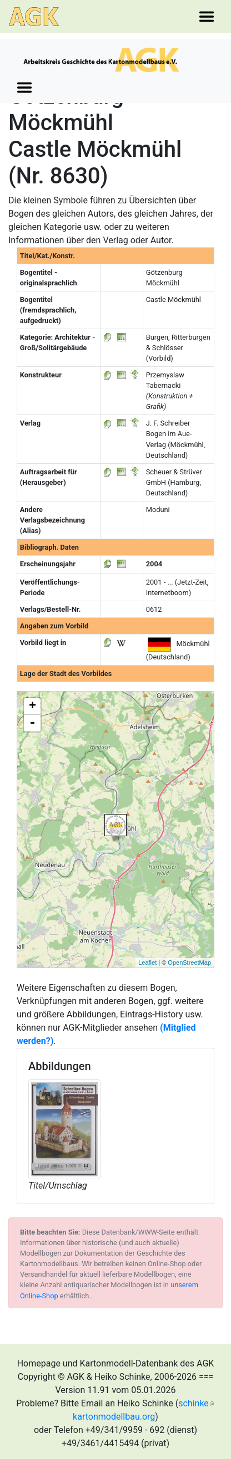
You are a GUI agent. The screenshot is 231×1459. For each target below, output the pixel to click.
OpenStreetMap (189, 962)
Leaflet (147, 962)
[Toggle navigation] (206, 17)
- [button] (32, 723)
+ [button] (32, 706)
